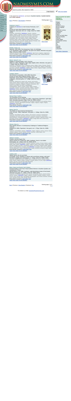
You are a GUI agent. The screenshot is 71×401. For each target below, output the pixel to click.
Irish (57, 44)
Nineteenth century (61, 30)
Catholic (58, 23)
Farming (58, 46)
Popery (58, 34)
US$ (23, 43)
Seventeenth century (61, 40)
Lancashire (59, 48)
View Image (47, 41)
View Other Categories (62, 51)
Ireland (57, 42)
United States (59, 39)
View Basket (21, 20)
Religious (58, 24)
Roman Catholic (60, 27)
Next (10, 20)
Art (56, 43)
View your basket (62, 11)
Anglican (58, 47)
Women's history (60, 26)
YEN (29, 43)
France (57, 28)
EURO (26, 43)
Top (33, 185)
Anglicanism (59, 31)
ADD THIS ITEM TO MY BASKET (18, 44)
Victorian (58, 38)
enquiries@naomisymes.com (36, 190)
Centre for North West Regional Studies (61, 36)
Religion (58, 22)
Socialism (58, 32)
